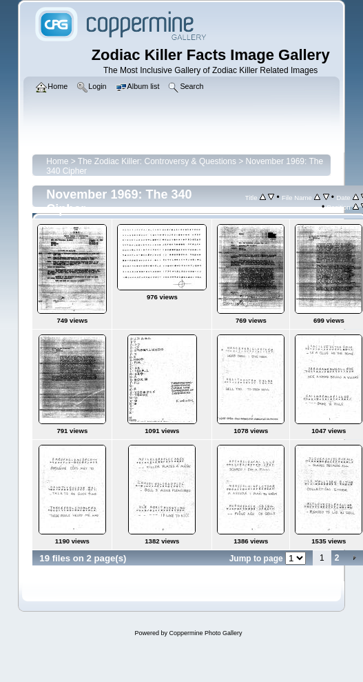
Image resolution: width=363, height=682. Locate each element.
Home (57, 161)
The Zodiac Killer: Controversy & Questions (157, 161)
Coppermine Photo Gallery (205, 633)
